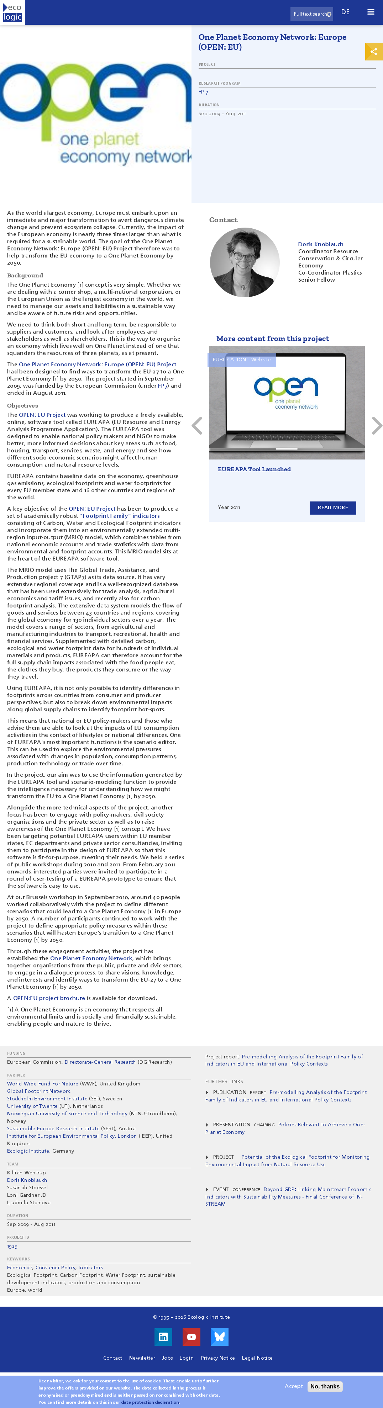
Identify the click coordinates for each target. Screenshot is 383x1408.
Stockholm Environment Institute (47, 1098)
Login (187, 1358)
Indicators (91, 1267)
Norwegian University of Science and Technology (68, 1113)
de (345, 12)
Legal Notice (257, 1358)
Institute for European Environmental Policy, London (72, 1136)
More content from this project (272, 338)
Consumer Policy (56, 1267)
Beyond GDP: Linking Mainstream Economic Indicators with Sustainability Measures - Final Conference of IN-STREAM (288, 1197)
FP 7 (203, 92)
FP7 (162, 386)
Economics (19, 1267)
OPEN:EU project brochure (49, 998)
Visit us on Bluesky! (220, 1337)
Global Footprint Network (39, 1091)
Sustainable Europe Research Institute (53, 1128)
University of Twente (32, 1106)
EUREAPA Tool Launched (254, 469)
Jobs (167, 1358)
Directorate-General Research (100, 1062)
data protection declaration (150, 1403)
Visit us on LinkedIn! (163, 1337)
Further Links (224, 1081)
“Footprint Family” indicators (119, 516)
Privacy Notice (218, 1358)
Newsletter (142, 1358)
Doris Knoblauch (27, 1180)
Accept (294, 1387)
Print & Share (374, 51)
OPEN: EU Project (42, 415)
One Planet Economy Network (91, 959)
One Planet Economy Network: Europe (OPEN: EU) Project (97, 365)
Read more (333, 507)
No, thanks (325, 1387)
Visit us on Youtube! (191, 1337)
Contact (112, 1358)
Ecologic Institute (28, 1151)
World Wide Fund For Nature (42, 1084)
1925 (12, 1246)
